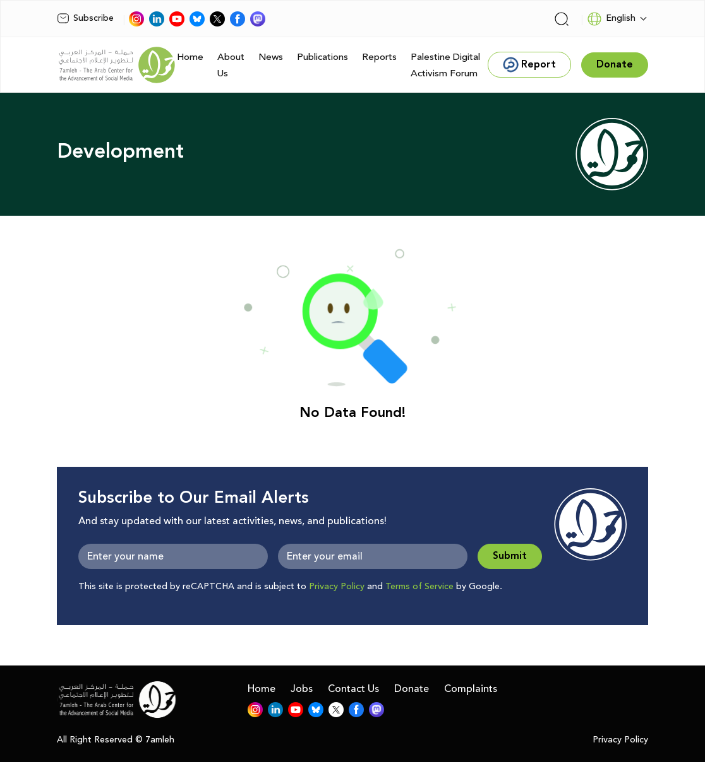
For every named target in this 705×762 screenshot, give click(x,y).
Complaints (470, 688)
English (611, 18)
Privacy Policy (337, 587)
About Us (230, 65)
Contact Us (353, 688)
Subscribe (85, 18)
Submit (510, 556)
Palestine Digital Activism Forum (445, 65)
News (270, 57)
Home (190, 57)
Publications (322, 57)
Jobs (302, 688)
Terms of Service (419, 587)
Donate (411, 688)
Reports (379, 57)
